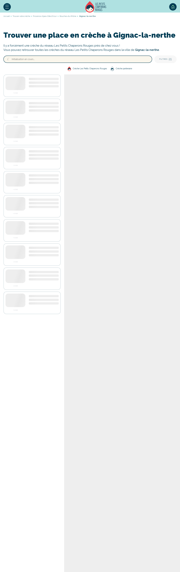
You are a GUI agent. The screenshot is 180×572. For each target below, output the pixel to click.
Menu (7, 7)
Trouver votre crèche (21, 16)
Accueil (95, 7)
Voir (16, 93)
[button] (7, 7)
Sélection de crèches (173, 7)
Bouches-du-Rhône (68, 16)
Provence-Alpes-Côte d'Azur (45, 16)
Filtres (165, 59)
